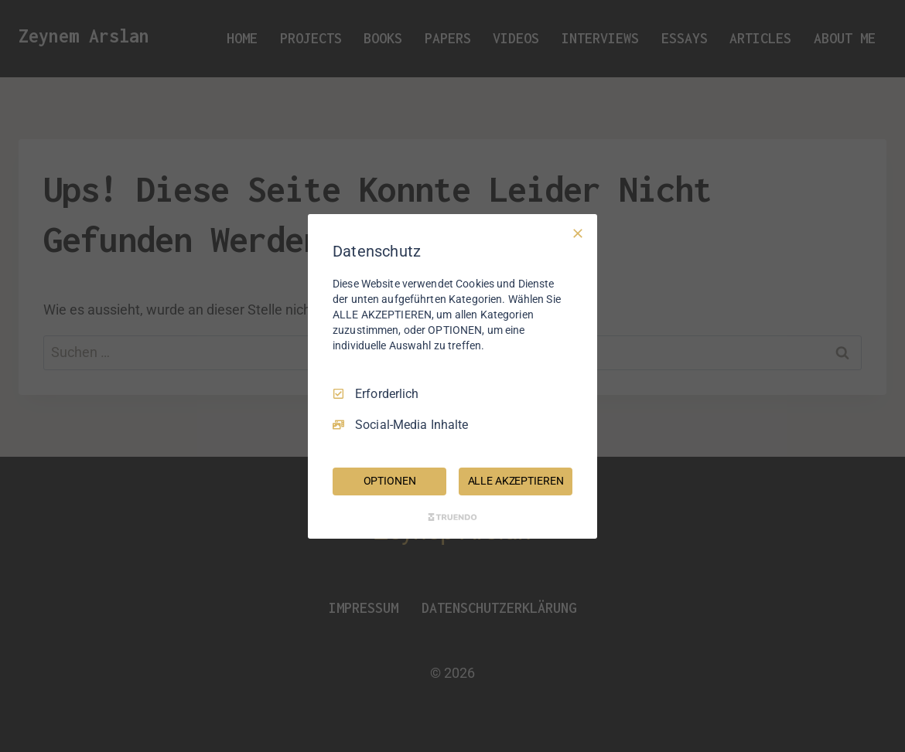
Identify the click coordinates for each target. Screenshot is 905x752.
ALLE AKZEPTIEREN (516, 481)
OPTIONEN (390, 481)
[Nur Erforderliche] (577, 232)
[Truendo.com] (452, 517)
